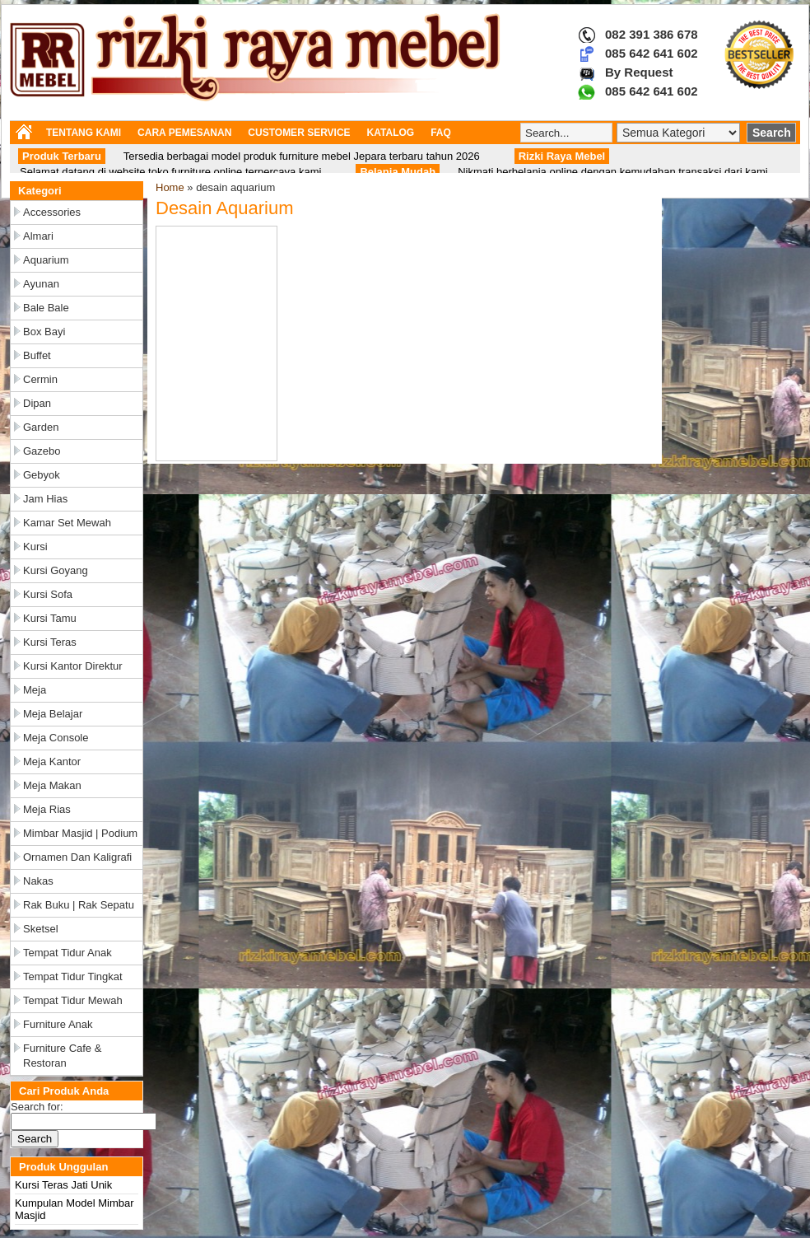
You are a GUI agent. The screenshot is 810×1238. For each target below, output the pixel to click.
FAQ (441, 132)
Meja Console (56, 737)
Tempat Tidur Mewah (73, 1000)
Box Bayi (44, 331)
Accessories (52, 212)
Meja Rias (47, 809)
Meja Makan (52, 785)
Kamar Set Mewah (67, 522)
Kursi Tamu (50, 618)
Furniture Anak (58, 1024)
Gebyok (41, 475)
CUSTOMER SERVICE (299, 132)
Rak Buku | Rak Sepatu (78, 905)
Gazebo (42, 451)
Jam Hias (45, 499)
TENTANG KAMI (83, 132)
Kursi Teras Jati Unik (63, 1185)
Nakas (38, 881)
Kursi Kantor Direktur (73, 666)
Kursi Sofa (47, 594)
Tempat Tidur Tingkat (73, 976)
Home (170, 187)
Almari (38, 236)
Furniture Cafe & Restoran (62, 1055)
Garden (40, 427)
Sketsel (40, 929)
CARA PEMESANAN (184, 132)
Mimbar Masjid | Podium (80, 833)
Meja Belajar (52, 714)
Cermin (40, 379)
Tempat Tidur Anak (67, 952)
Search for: (37, 1106)
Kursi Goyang (55, 570)
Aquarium (46, 260)
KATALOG (391, 132)
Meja (34, 690)
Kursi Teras (50, 642)
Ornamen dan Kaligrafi (77, 857)
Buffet (37, 355)
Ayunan (41, 284)
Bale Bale (46, 307)
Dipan (37, 403)
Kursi (35, 546)
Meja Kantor (52, 761)
